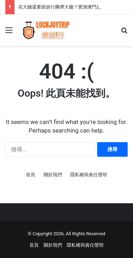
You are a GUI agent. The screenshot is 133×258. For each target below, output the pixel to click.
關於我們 (53, 174)
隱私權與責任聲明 (88, 174)
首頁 (30, 174)
